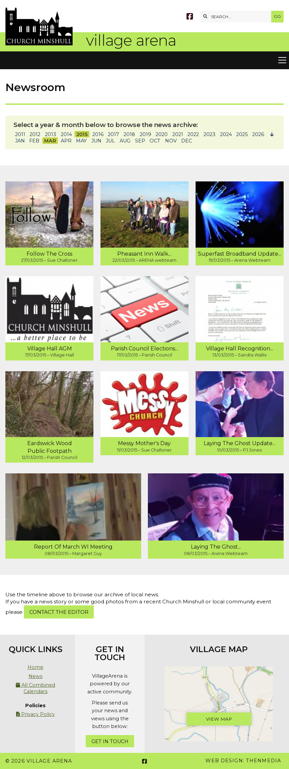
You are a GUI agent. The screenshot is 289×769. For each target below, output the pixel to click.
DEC (186, 141)
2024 (226, 134)
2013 (50, 134)
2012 (35, 134)
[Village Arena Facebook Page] (190, 17)
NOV (171, 141)
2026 (258, 134)
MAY (81, 141)
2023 (209, 134)
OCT (155, 141)
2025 (242, 134)
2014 (66, 134)
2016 (98, 134)
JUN (96, 141)
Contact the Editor (58, 612)
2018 (129, 134)
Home (35, 667)
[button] (144, 60)
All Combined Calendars (35, 688)
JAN (20, 141)
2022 (193, 134)
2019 (145, 134)
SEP (140, 141)
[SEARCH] (237, 17)
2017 (113, 134)
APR (66, 141)
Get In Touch (109, 741)
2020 (162, 134)
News (35, 676)
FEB (34, 141)
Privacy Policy (35, 714)
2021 (177, 134)
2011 (20, 134)
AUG (125, 141)
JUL (110, 141)
